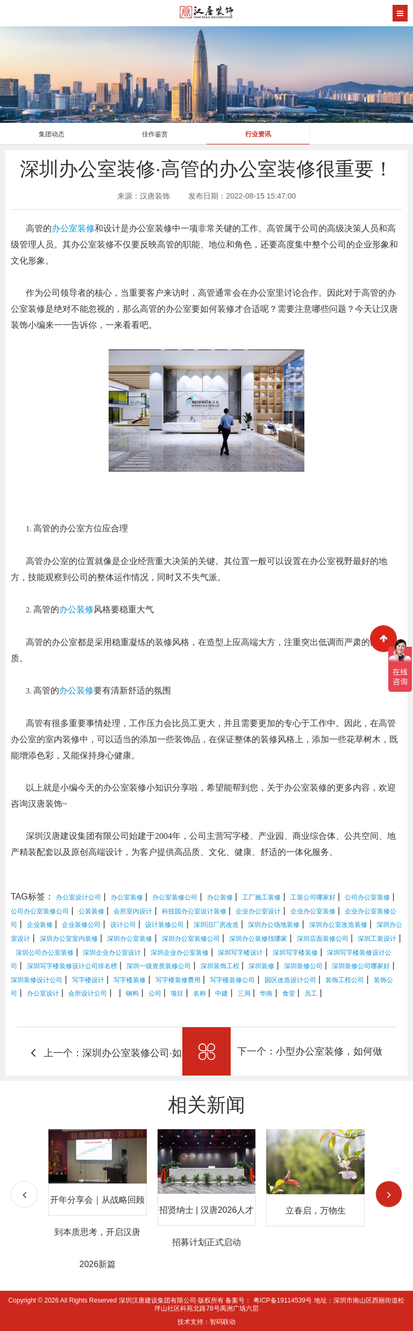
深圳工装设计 (377, 938)
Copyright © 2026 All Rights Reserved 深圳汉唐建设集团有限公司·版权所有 (117, 1300)
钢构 (132, 993)
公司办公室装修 (367, 897)
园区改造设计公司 (290, 980)
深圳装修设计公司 (36, 980)
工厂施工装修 (261, 897)
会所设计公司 (87, 993)
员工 (310, 993)
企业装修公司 (81, 924)
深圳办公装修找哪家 (258, 938)
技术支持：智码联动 (206, 1322)
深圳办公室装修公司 (191, 938)
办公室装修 (73, 228)
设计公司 (123, 924)
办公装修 (76, 609)
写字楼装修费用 (178, 980)
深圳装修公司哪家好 (361, 966)
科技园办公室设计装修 (194, 911)
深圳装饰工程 (220, 966)
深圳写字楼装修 (295, 952)
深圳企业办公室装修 (180, 952)
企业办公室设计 (258, 911)
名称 (199, 993)
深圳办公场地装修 (274, 924)
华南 (266, 993)
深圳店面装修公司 (322, 938)
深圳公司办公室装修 (45, 952)
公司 (154, 993)
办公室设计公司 (78, 897)
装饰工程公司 (344, 980)
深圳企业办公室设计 (112, 952)
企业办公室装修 (313, 911)
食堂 (288, 993)
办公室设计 (43, 993)
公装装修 (91, 911)
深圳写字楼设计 (240, 952)
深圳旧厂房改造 (216, 924)
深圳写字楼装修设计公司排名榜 (72, 966)
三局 (244, 993)
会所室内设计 (132, 911)
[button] (388, 1194)
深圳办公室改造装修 (338, 924)
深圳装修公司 (303, 966)
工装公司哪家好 (313, 897)
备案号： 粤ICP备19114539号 (268, 1300)
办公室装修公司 (174, 897)
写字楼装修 (129, 980)
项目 (176, 993)
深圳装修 (261, 966)
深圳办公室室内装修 (69, 938)
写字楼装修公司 (232, 980)
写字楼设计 (88, 980)
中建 (221, 993)
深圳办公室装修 (129, 938)
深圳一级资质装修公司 (158, 966)
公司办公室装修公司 (40, 911)
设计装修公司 (164, 924)
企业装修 (40, 924)
